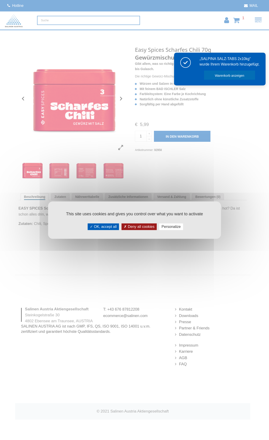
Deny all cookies (139, 227)
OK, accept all (103, 227)
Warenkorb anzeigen (230, 75)
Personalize (171, 227)
